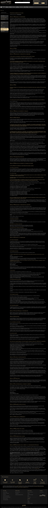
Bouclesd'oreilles (10, 7)
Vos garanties (17, 493)
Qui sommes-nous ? (4, 17)
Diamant (29, 502)
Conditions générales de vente (4, 29)
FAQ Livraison (3, 27)
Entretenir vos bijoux (30, 503)
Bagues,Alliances (7, 7)
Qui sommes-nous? (18, 0)
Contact (2, 23)
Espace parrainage (5, 498)
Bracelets (13, 7)
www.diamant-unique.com (30, 448)
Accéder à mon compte (6, 493)
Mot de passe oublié (5, 499)
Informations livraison (30, 494)
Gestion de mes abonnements (6, 497)
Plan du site (3, 31)
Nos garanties (3, 19)
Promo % (3, 6)
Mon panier (4, 494)
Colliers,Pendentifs (17, 7)
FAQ (1, 25)
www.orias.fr (37, 468)
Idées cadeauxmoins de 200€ (26, 7)
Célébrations (31, 7)
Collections (21, 7)
